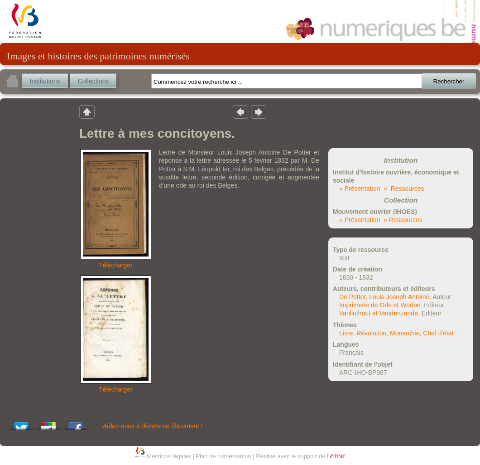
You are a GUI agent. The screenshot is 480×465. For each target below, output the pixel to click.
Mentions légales (169, 456)
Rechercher (449, 81)
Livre (346, 333)
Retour (87, 111)
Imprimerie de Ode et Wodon (380, 305)
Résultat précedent (240, 111)
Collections (93, 81)
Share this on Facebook (75, 423)
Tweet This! (21, 423)
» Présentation (359, 188)
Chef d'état (438, 333)
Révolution (371, 333)
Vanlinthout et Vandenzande (378, 313)
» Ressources (404, 188)
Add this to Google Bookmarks (48, 423)
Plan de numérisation (223, 456)
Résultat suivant (258, 111)
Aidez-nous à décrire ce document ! (152, 426)
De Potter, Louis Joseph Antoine (384, 296)
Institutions (45, 81)
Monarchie (404, 333)
